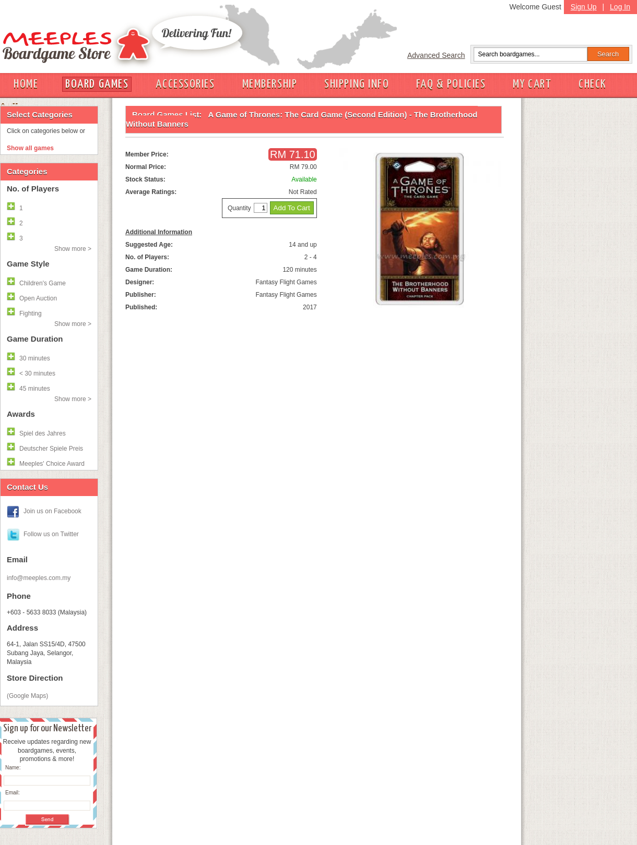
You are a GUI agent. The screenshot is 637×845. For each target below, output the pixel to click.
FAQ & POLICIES (451, 84)
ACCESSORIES (185, 84)
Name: (12, 767)
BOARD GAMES (96, 84)
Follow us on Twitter (51, 534)
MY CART (532, 84)
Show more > (72, 248)
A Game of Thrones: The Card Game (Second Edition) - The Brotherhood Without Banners (302, 119)
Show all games (30, 148)
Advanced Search (436, 55)
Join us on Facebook (52, 511)
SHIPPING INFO (356, 84)
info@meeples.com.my (38, 578)
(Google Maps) (27, 695)
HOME (26, 84)
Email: (12, 792)
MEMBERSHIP (270, 84)
